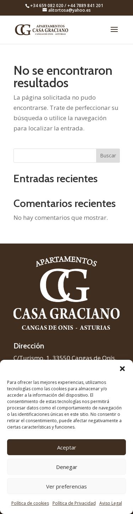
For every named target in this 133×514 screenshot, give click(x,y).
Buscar (108, 155)
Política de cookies (30, 503)
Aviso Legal (110, 503)
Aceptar (66, 447)
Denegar (66, 466)
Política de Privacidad (74, 503)
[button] (122, 368)
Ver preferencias (66, 486)
